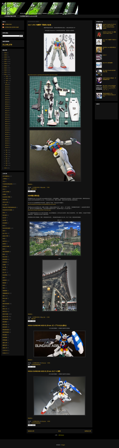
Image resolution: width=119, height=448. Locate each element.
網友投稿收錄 (6, 303)
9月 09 (7, 130)
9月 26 (7, 93)
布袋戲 (4, 194)
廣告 (4, 306)
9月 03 (7, 143)
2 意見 (48, 317)
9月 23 (7, 99)
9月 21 (7, 104)
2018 (5, 59)
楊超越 (4, 282)
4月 (7, 158)
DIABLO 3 (5, 353)
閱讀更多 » (30, 184)
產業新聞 (5, 259)
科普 (4, 225)
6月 (7, 154)
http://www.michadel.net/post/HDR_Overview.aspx (39, 210)
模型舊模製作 (6, 332)
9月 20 (7, 106)
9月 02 (7, 145)
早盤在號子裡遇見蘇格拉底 (9, 207)
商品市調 (5, 256)
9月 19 (7, 108)
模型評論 (5, 324)
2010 (5, 168)
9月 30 (7, 84)
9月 (7, 82)
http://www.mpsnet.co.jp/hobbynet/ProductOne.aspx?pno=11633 (42, 74)
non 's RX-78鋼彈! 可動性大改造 (39, 25)
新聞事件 (5, 280)
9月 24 (7, 97)
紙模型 (4, 243)
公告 (4, 189)
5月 (7, 156)
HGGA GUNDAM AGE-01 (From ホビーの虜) (44, 371)
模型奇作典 (5, 316)
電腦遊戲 (5, 290)
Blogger (63, 444)
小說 (4, 181)
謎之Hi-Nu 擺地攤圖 (108, 62)
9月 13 (7, 121)
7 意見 (48, 187)
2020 (5, 55)
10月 (7, 80)
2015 (5, 65)
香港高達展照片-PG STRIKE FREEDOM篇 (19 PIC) (109, 95)
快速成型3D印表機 (7, 210)
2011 (5, 74)
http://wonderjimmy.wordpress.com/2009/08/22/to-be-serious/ (42, 204)
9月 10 (7, 128)
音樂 (4, 230)
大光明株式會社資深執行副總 (11, 27)
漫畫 (4, 301)
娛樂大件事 (5, 236)
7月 (7, 152)
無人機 (4, 267)
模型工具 (5, 308)
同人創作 (5, 204)
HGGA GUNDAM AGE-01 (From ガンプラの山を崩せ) (47, 325)
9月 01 (7, 147)
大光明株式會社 (36, 187)
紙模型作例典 (6, 246)
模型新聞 (5, 327)
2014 (5, 68)
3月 (7, 161)
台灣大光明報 (6, 191)
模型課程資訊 (6, 329)
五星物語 (5, 186)
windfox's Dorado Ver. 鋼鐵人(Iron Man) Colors (109, 32)
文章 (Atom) (61, 435)
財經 (4, 249)
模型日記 (5, 311)
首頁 (59, 431)
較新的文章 (31, 431)
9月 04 (7, 141)
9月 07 (7, 134)
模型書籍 (5, 321)
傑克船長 (5, 262)
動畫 (4, 254)
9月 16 (7, 115)
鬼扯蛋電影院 (6, 251)
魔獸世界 (5, 345)
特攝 (4, 238)
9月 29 (7, 86)
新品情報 (5, 275)
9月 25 (7, 95)
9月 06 (7, 136)
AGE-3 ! (105, 55)
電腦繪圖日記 (6, 293)
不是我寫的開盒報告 (36, 364)
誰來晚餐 (5, 337)
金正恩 (4, 217)
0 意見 (48, 363)
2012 (5, 72)
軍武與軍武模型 (6, 228)
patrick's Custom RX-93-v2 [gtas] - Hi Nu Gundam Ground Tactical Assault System (109, 26)
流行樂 (4, 220)
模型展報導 (5, 319)
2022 (5, 52)
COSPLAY (5, 350)
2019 (5, 57)
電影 (4, 295)
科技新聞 (5, 223)
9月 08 (7, 132)
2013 (5, 70)
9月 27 (7, 91)
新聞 (4, 277)
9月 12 (7, 123)
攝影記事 (33, 318)
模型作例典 (33, 189)
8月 (7, 150)
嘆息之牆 (5, 298)
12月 (7, 76)
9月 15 (7, 117)
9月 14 (7, 119)
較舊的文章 (88, 431)
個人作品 (5, 233)
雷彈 (4, 285)
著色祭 (4, 269)
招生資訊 (5, 215)
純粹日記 (5, 241)
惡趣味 (4, 264)
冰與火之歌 (5, 202)
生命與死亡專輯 (6, 197)
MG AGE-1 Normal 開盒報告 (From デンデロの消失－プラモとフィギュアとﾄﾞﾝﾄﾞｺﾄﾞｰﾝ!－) (109, 87)
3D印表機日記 (6, 176)
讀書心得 (5, 347)
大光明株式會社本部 (10, 16)
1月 (7, 165)
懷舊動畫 (5, 340)
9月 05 (7, 138)
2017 (5, 61)
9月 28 (7, 89)
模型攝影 (5, 334)
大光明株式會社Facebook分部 (28, 16)
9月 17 (7, 112)
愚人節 (4, 272)
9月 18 (7, 110)
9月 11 (7, 125)
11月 (7, 78)
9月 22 (7, 102)
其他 (4, 212)
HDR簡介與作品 (33, 196)
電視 (4, 288)
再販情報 (5, 199)
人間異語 (5, 178)
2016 (5, 63)
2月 (7, 163)
